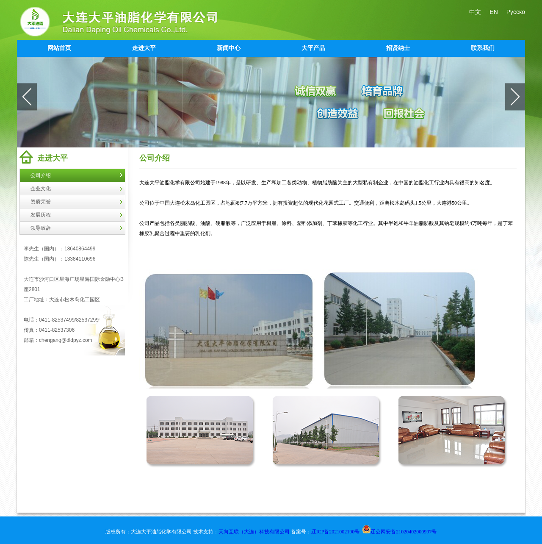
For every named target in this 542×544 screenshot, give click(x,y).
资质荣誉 (40, 202)
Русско (515, 11)
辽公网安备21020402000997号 (399, 532)
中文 (475, 11)
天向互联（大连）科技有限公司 (254, 532)
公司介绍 (40, 175)
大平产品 (313, 48)
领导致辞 (40, 228)
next (515, 96)
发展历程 (40, 215)
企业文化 (40, 189)
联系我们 (483, 48)
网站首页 (59, 48)
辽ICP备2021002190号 (335, 532)
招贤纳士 (398, 48)
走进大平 (144, 48)
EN (493, 11)
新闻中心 (229, 48)
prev (27, 96)
